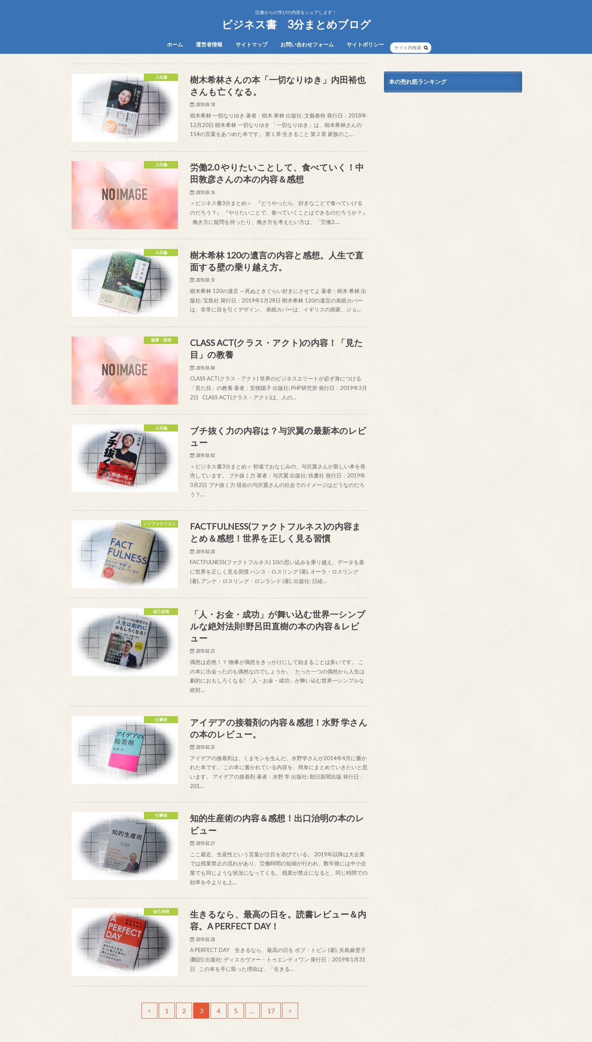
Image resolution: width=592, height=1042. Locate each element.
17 (271, 1010)
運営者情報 (209, 44)
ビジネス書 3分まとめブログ (296, 24)
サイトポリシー (365, 44)
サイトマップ (252, 44)
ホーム (175, 44)
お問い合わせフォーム (307, 44)
